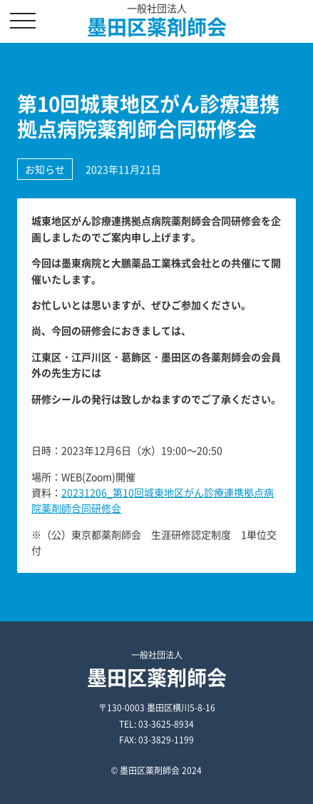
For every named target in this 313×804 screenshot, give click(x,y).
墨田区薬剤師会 (157, 26)
